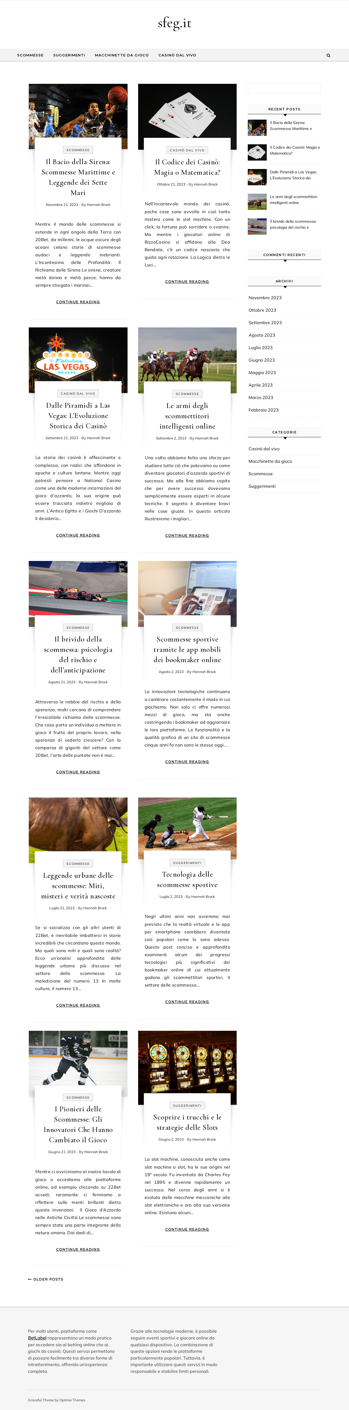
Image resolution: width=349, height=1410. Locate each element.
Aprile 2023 (261, 385)
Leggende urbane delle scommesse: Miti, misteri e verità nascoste (78, 886)
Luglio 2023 (261, 347)
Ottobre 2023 (262, 310)
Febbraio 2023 (264, 410)
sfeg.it (175, 22)
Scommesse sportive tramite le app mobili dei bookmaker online (187, 649)
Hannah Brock (98, 204)
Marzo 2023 (261, 397)
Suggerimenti (69, 55)
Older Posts (46, 1279)
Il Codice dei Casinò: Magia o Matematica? (295, 150)
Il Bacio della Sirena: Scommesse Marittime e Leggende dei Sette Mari (291, 126)
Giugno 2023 (262, 360)
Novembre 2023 (265, 297)
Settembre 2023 (265, 322)
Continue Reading (78, 302)
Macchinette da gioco (122, 55)
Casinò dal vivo (177, 55)
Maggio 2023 (262, 372)
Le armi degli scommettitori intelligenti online (187, 416)
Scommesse (30, 55)
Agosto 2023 (262, 335)
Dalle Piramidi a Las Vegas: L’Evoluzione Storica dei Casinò (78, 415)
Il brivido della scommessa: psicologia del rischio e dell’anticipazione (293, 225)
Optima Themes (72, 1400)
